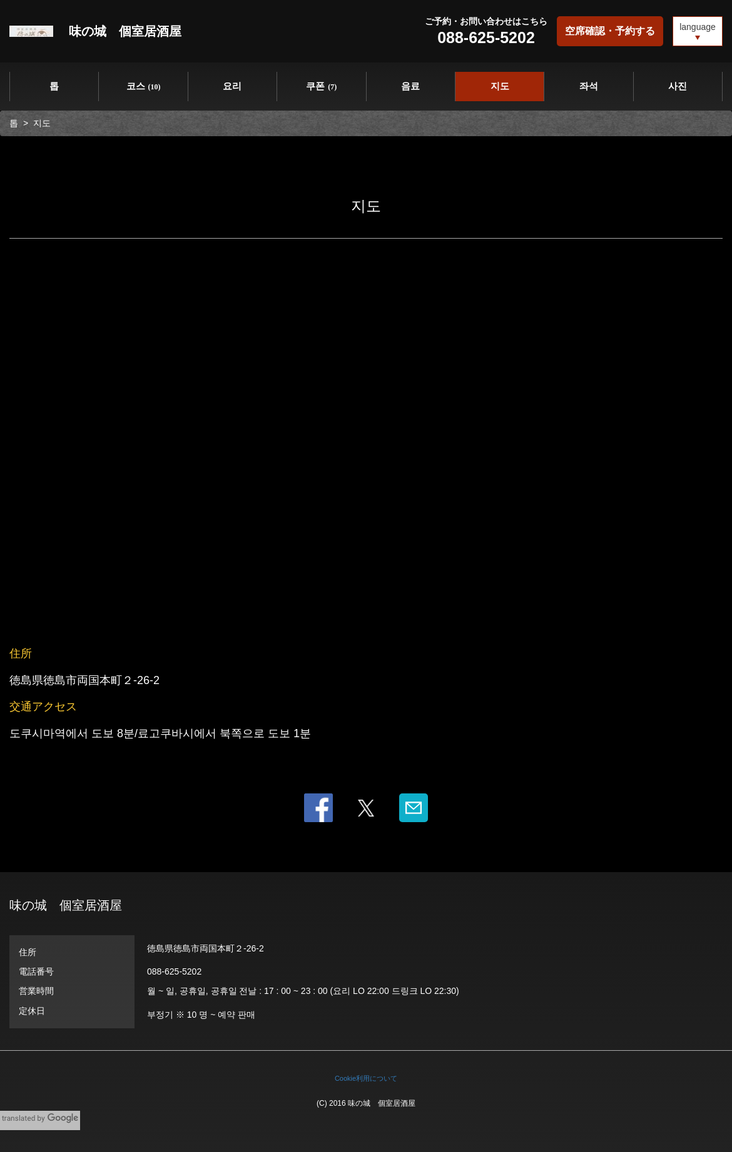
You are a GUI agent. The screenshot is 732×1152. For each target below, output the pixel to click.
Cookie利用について (366, 1078)
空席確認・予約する (610, 31)
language (697, 27)
